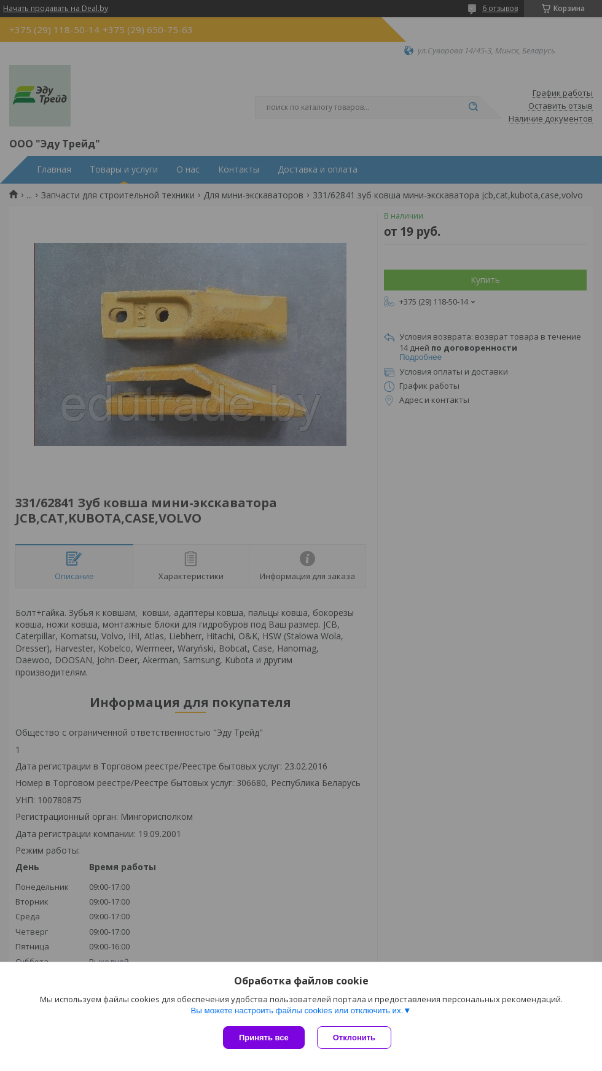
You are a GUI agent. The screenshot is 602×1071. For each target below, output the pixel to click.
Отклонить (354, 1037)
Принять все (264, 1037)
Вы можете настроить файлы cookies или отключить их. (296, 1010)
